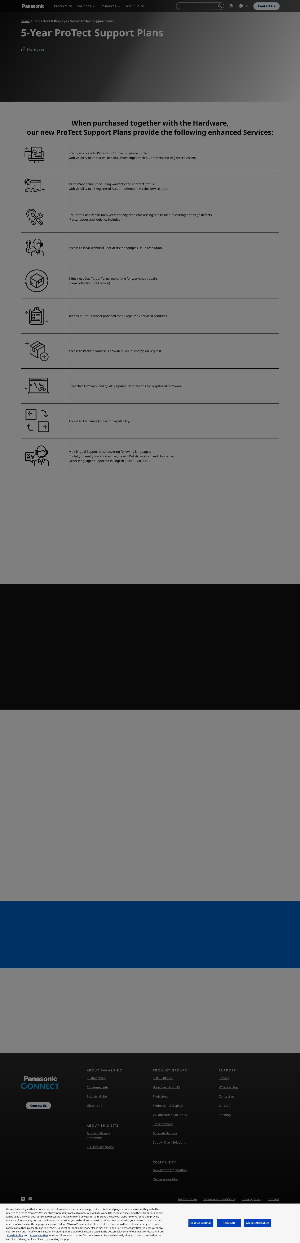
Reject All (229, 1223)
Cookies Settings (200, 1223)
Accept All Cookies (257, 1223)
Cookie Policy (15, 1235)
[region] (150, 1223)
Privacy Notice (39, 1235)
